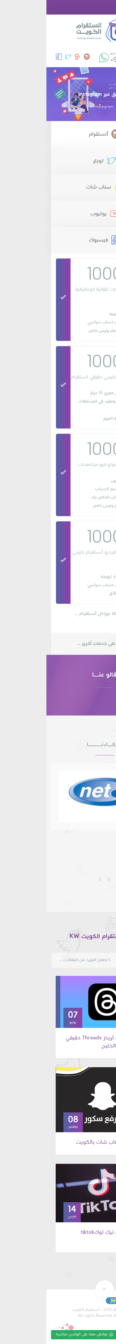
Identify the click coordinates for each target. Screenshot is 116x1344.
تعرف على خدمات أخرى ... (58, 643)
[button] (107, 7)
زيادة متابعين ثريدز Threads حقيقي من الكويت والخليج (59, 1042)
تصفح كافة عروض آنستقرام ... (58, 613)
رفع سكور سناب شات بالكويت (64, 1142)
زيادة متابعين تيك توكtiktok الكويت (66, 1236)
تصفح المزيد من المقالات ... (38, 960)
